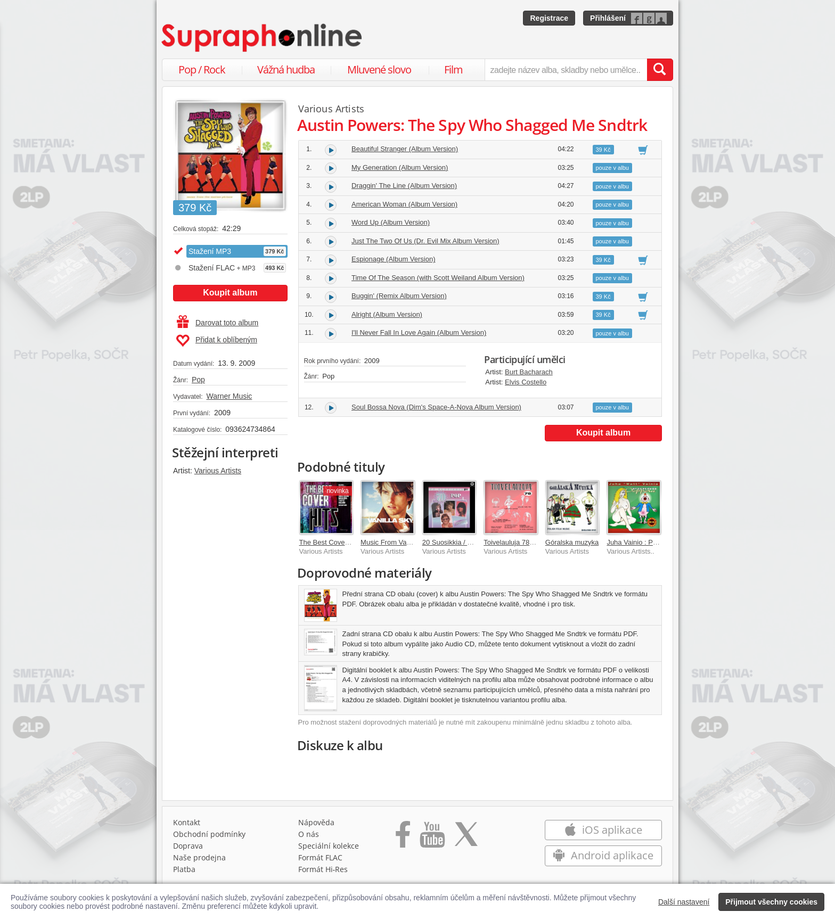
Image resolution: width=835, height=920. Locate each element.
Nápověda (316, 822)
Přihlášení (608, 18)
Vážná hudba (286, 69)
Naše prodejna (199, 857)
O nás (308, 834)
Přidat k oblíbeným (216, 340)
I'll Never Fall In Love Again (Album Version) (418, 332)
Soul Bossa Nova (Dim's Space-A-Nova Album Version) (436, 407)
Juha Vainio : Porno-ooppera (650, 542)
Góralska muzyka (572, 542)
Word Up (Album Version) (390, 222)
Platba (184, 869)
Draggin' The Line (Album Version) (404, 186)
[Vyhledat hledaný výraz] (659, 70)
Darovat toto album (217, 322)
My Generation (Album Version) (399, 167)
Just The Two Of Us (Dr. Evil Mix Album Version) (425, 241)
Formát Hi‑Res (323, 869)
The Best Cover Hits (330, 542)
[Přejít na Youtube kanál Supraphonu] (432, 838)
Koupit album (230, 292)
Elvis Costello (525, 382)
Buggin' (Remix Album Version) (399, 296)
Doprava (188, 846)
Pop (198, 379)
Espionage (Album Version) (393, 259)
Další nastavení (684, 902)
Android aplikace (603, 855)
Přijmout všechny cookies (771, 902)
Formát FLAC (320, 857)
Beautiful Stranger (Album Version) (404, 149)
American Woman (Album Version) (404, 204)
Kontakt (186, 822)
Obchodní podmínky (209, 834)
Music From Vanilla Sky (396, 542)
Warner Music (229, 396)
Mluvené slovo (379, 69)
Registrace (549, 18)
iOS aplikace (603, 830)
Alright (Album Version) (386, 314)
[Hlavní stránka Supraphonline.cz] (262, 38)
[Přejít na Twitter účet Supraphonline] (466, 838)
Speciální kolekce (328, 846)
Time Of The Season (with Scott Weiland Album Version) (438, 278)
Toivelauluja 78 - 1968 (517, 542)
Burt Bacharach (529, 372)
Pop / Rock (201, 69)
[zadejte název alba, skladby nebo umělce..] (566, 70)
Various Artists (217, 470)
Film (453, 69)
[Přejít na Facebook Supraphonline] (403, 838)
